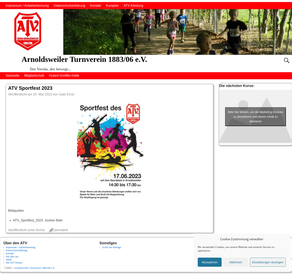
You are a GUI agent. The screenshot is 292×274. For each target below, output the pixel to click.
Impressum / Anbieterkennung (27, 5)
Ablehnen (235, 262)
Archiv (40, 230)
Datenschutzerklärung (69, 5)
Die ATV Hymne (14, 262)
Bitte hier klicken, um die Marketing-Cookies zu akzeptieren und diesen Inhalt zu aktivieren (255, 116)
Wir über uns (12, 256)
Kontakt (95, 5)
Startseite (12, 75)
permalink (61, 230)
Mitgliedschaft (34, 75)
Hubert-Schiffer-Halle (64, 75)
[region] (146, 32)
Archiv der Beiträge (111, 247)
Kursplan (112, 5)
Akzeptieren (210, 262)
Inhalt (9, 259)
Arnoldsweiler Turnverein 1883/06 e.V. (84, 59)
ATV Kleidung (133, 5)
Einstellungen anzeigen (267, 262)
